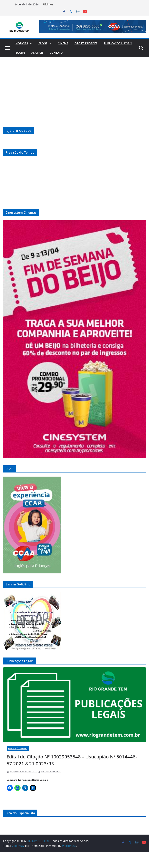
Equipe (20, 52)
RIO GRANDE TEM (51, 771)
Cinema (63, 43)
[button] (30, 43)
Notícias (22, 43)
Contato (56, 52)
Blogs (42, 43)
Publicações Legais (118, 43)
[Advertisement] (74, 86)
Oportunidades (85, 43)
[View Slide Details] (92, 26)
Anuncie (37, 52)
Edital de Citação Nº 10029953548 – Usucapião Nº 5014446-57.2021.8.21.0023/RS (72, 760)
